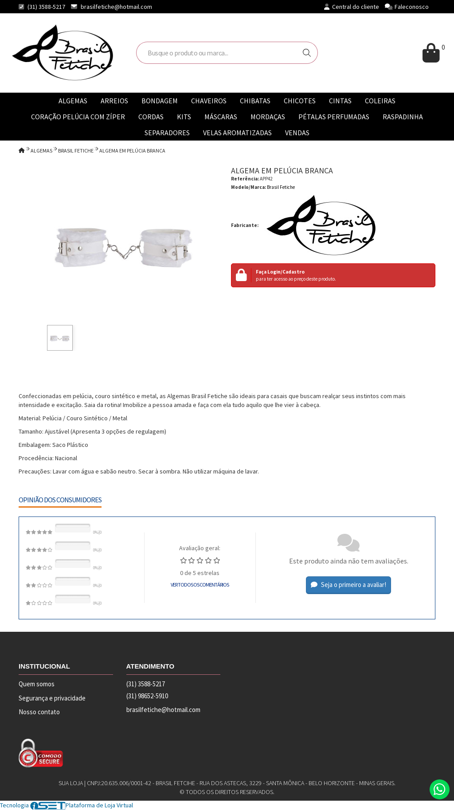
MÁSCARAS (220, 116)
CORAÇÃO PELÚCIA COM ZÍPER (78, 116)
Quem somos (37, 684)
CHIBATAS (255, 100)
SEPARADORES (167, 132)
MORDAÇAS (267, 116)
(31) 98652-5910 (147, 696)
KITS (184, 116)
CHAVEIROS (209, 100)
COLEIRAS (380, 100)
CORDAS (151, 116)
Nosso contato (39, 712)
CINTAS (340, 100)
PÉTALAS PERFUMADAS (333, 116)
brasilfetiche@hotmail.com (116, 7)
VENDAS (297, 132)
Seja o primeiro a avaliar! (348, 584)
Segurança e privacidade (52, 698)
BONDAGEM (159, 100)
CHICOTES (300, 100)
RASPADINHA (403, 116)
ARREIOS (114, 100)
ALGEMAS (73, 100)
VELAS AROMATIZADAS (237, 132)
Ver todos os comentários (200, 584)
